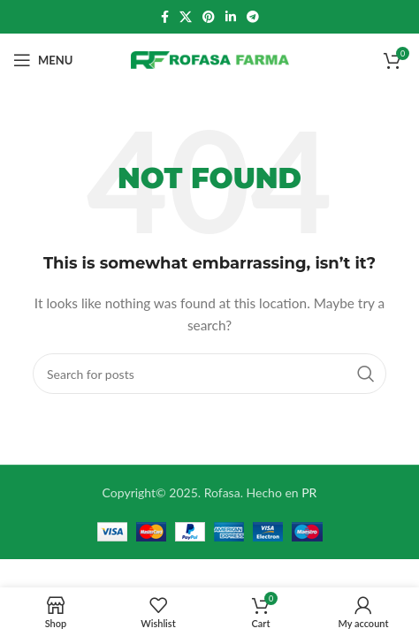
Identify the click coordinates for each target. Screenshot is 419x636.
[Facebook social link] (165, 17)
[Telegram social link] (252, 17)
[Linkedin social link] (230, 17)
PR (308, 492)
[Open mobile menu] (42, 60)
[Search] (209, 373)
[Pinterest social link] (208, 17)
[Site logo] (210, 58)
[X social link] (185, 17)
